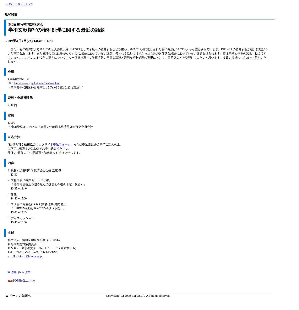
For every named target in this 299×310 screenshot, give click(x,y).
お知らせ (11, 4)
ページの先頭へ (18, 295)
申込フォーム (62, 144)
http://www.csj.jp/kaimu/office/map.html (37, 83)
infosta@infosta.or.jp (30, 256)
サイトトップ (25, 4)
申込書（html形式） (20, 272)
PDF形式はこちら (22, 280)
